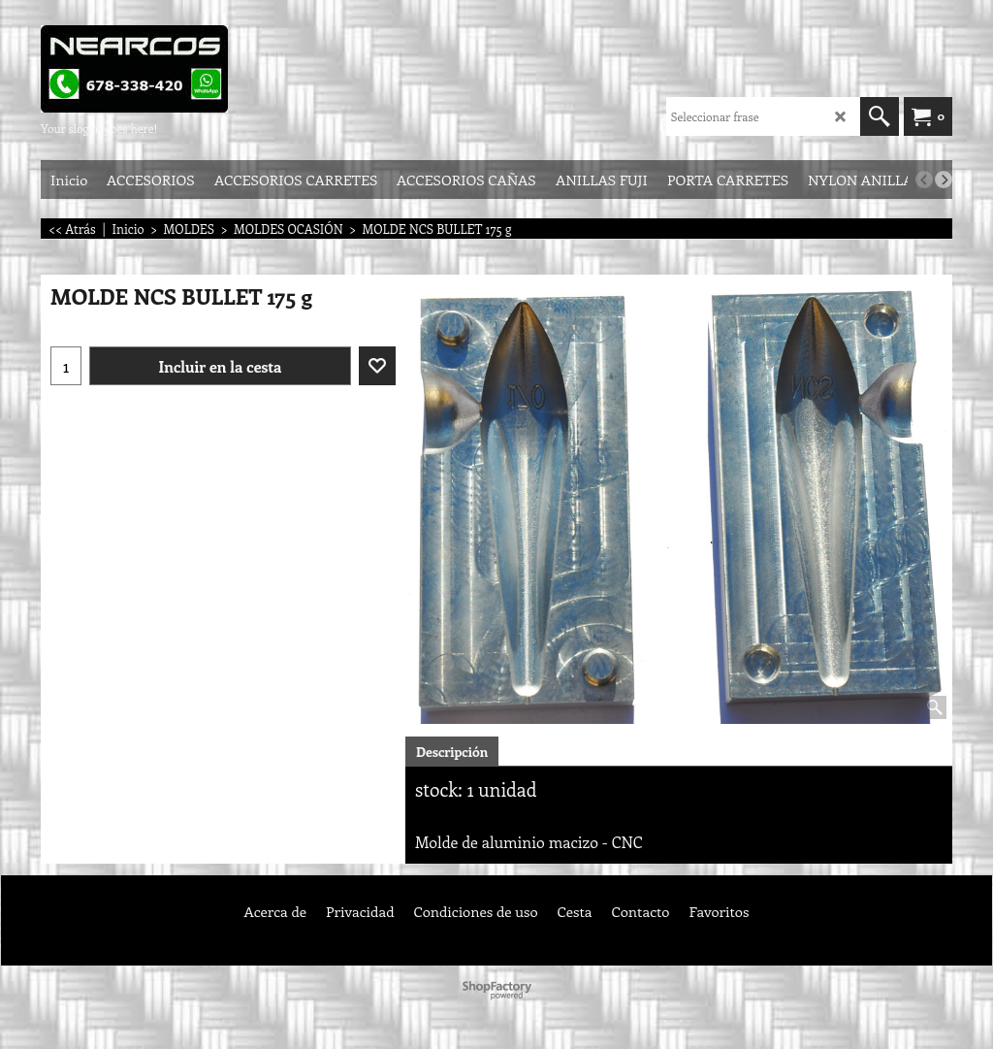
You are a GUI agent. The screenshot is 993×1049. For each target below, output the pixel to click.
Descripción (452, 751)
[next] (943, 179)
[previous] (924, 179)
